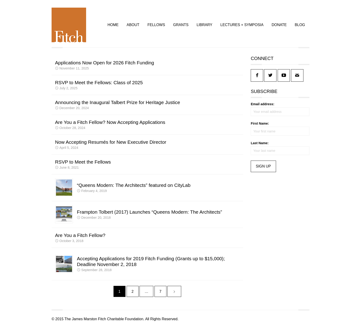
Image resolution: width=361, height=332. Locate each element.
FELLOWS (156, 26)
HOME (113, 26)
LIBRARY (204, 26)
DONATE (279, 26)
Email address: (262, 106)
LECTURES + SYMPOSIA (241, 26)
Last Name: (260, 145)
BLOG (300, 26)
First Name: (260, 126)
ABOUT (133, 26)
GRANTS (181, 26)
